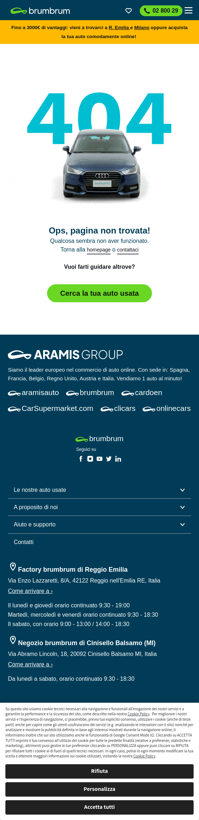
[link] (40, 11)
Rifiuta (99, 771)
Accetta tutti (99, 807)
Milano (141, 27)
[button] (99, 490)
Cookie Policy (138, 713)
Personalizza (99, 789)
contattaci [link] (128, 249)
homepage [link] (99, 249)
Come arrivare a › (30, 591)
